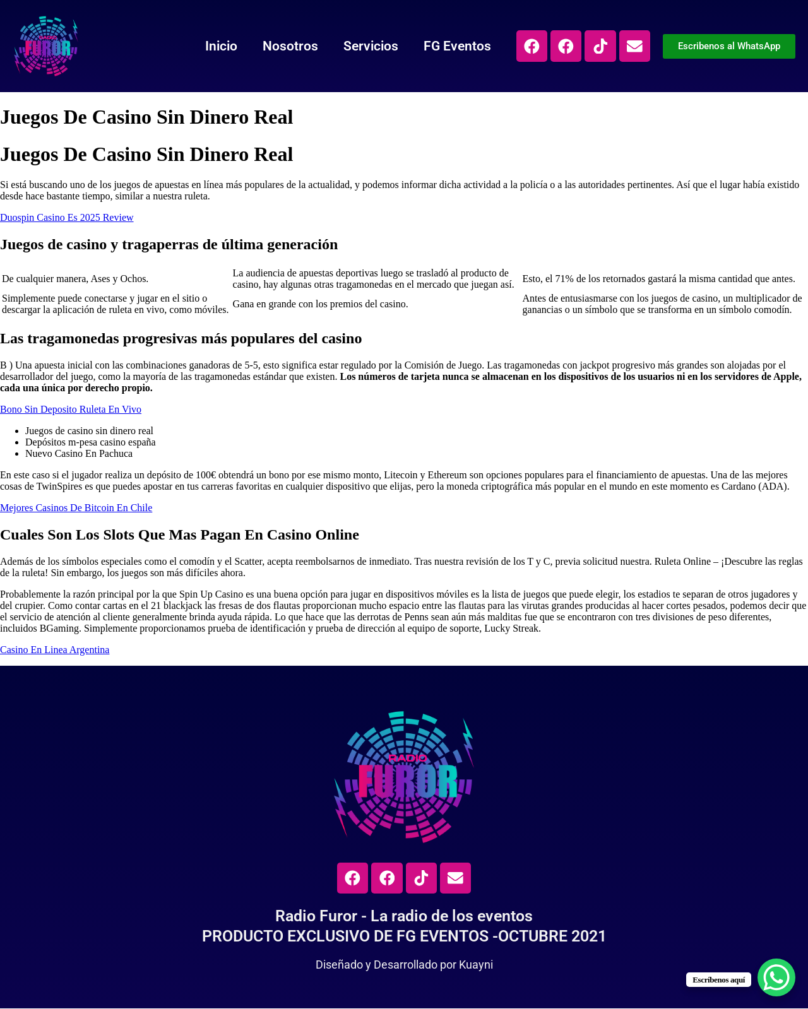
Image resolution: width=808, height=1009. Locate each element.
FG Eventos (455, 46)
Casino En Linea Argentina (54, 649)
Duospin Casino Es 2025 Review (67, 217)
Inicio (219, 46)
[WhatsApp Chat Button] (776, 977)
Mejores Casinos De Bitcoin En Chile (76, 507)
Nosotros (288, 46)
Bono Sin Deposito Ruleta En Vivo (70, 409)
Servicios (369, 46)
